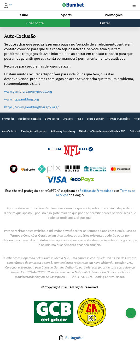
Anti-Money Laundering (63, 131)
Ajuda (80, 118)
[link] (8, 119)
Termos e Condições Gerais (105, 231)
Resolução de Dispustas (33, 131)
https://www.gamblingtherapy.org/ (31, 107)
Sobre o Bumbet (95, 118)
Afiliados (68, 118)
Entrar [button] (105, 23)
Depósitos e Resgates (29, 118)
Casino (23, 15)
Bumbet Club (52, 118)
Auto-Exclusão (9, 131)
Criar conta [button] (35, 23)
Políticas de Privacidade (96, 190)
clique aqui (84, 218)
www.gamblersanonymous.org (28, 91)
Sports (66, 15)
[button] (23, 15)
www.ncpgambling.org (21, 99)
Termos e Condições (119, 118)
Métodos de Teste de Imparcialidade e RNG (102, 131)
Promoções (113, 15)
